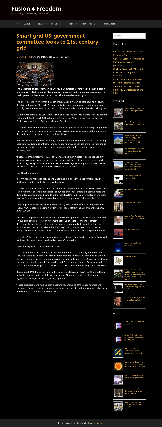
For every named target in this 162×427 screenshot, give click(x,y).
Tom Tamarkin (91, 24)
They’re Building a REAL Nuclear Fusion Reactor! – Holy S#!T (133, 404)
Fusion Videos (109, 23)
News (74, 24)
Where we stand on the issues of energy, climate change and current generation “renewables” (133, 138)
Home (16, 23)
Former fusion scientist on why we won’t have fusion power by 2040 (133, 337)
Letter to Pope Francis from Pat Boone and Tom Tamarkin (134, 217)
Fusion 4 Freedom (36, 8)
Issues (43, 24)
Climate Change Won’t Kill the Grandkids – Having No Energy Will (134, 151)
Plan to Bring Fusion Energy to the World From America (134, 123)
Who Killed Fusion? (131, 256)
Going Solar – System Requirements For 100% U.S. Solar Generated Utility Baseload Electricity (134, 165)
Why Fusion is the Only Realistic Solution (132, 177)
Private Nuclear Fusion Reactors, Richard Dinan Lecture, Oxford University (133, 350)
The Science (59, 24)
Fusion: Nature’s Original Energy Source (133, 244)
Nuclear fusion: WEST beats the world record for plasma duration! (129, 72)
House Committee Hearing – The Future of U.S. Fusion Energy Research (134, 391)
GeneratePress (97, 423)
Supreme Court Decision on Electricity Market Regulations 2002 (128, 89)
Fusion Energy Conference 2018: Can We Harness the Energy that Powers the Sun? (134, 364)
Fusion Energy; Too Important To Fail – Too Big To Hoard (135, 109)
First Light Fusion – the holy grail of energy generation (134, 376)
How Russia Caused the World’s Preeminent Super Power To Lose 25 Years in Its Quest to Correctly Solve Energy (134, 274)
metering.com (23, 56)
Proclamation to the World (133, 189)
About (29, 24)
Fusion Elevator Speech (132, 203)
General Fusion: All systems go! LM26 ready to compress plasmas (129, 62)
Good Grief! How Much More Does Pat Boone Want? (134, 299)
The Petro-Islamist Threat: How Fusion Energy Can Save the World (134, 286)
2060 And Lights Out (131, 229)
